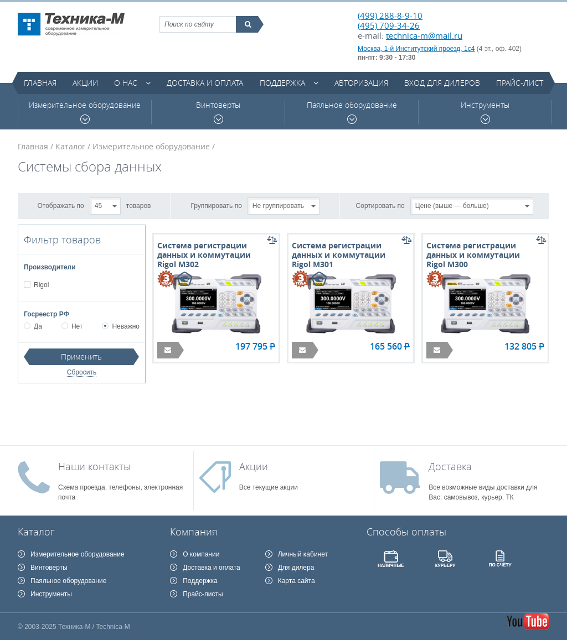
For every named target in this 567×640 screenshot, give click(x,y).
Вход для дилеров (442, 82)
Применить (81, 356)
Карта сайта (296, 581)
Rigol (41, 285)
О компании (201, 554)
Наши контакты (94, 466)
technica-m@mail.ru (424, 35)
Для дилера (296, 567)
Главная (40, 82)
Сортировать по (380, 205)
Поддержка (282, 82)
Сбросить (81, 372)
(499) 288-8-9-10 (390, 15)
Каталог (70, 146)
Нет (72, 326)
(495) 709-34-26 (389, 25)
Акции (85, 82)
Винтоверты (218, 112)
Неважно (121, 326)
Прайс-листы (203, 594)
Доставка (450, 466)
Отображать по (61, 205)
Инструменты (485, 112)
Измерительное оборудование (85, 112)
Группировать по (216, 205)
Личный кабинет (303, 554)
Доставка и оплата (205, 82)
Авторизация (361, 82)
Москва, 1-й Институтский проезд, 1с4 (416, 49)
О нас (125, 82)
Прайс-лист (519, 82)
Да (33, 326)
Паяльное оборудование (352, 112)
